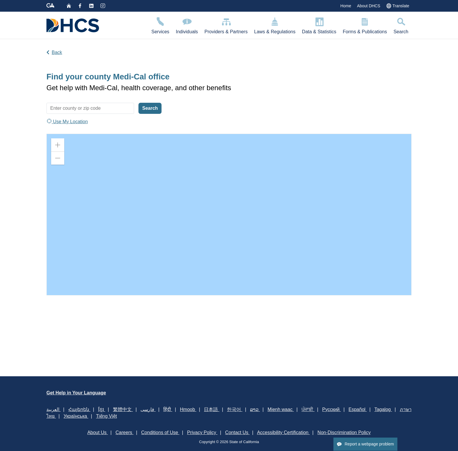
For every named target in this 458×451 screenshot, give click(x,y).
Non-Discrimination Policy (344, 432)
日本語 (211, 409)
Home (345, 6)
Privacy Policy (202, 432)
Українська (76, 416)
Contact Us (237, 432)
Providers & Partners (226, 24)
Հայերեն (79, 409)
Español (357, 409)
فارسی (147, 409)
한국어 (234, 409)
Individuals (187, 24)
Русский (331, 409)
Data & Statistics (319, 24)
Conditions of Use (160, 432)
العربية (53, 409)
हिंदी (167, 409)
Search (401, 24)
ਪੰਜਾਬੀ (307, 409)
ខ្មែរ (101, 409)
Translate (397, 5)
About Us (97, 432)
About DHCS (368, 6)
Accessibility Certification (283, 432)
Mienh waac (281, 409)
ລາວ (255, 409)
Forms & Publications (364, 24)
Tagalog (383, 409)
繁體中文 (123, 409)
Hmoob (188, 409)
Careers (124, 432)
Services (160, 24)
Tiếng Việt (106, 416)
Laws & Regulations (275, 24)
